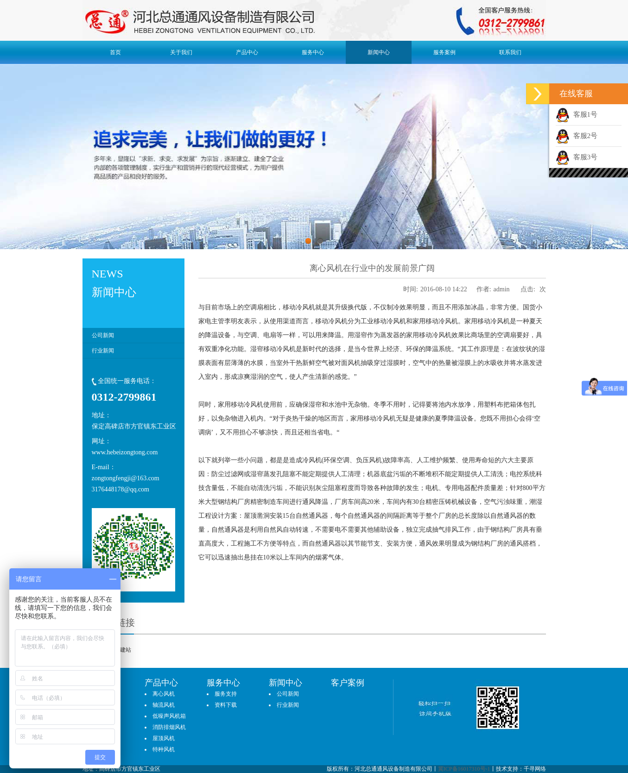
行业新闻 (103, 350)
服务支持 (226, 694)
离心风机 (163, 694)
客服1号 (576, 114)
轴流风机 (163, 705)
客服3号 (576, 157)
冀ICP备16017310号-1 (464, 769)
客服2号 (576, 135)
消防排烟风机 (169, 727)
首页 (115, 52)
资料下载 (226, 705)
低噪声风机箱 (169, 716)
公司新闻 (103, 335)
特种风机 (163, 749)
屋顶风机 (163, 738)
